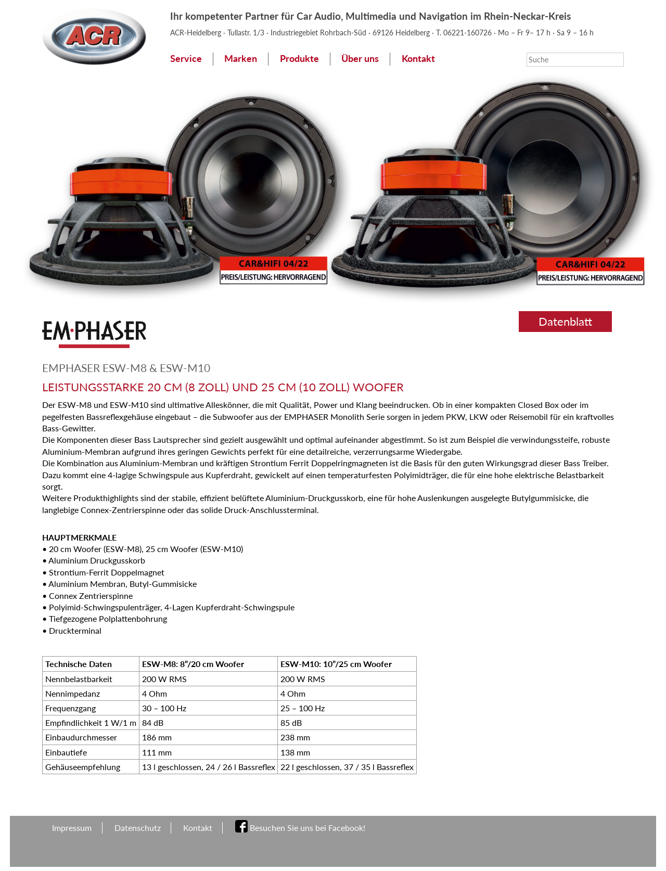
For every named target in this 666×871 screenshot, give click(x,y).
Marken (240, 58)
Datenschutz (137, 827)
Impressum (72, 827)
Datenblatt (565, 321)
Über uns (360, 58)
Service (186, 58)
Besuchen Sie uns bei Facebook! (307, 827)
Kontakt (418, 58)
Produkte (299, 58)
